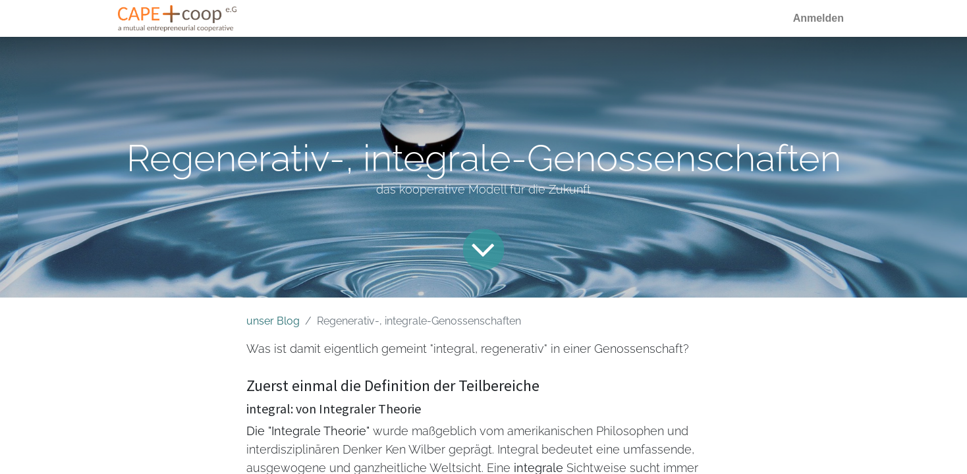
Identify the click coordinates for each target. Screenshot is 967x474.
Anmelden (818, 18)
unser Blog (273, 321)
